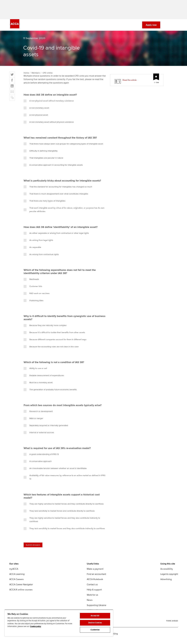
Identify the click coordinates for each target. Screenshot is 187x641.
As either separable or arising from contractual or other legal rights (56, 234)
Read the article (130, 81)
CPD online (47, 74)
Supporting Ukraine (96, 606)
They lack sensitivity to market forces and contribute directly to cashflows (59, 512)
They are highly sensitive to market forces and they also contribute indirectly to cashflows (62, 521)
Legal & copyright (169, 575)
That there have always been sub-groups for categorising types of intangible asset (63, 144)
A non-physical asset (36, 116)
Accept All (95, 615)
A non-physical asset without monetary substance (49, 101)
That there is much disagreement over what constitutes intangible (56, 194)
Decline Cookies (95, 623)
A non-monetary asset (36, 109)
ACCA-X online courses (20, 590)
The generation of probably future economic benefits (50, 390)
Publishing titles (33, 301)
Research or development (38, 412)
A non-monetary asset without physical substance (49, 123)
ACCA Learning (17, 575)
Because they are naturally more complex (45, 326)
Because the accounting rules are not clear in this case (51, 347)
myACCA (13, 569)
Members (36, 74)
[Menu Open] (175, 25)
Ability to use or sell (35, 369)
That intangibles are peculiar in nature (43, 159)
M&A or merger (33, 419)
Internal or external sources (39, 433)
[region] (59, 623)
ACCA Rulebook (95, 580)
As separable (32, 248)
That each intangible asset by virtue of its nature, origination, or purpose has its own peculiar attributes (64, 211)
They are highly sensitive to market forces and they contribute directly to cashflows (64, 504)
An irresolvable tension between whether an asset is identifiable (55, 469)
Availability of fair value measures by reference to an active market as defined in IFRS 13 (64, 478)
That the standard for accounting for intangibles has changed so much (58, 187)
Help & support (94, 590)
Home (26, 74)
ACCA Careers (16, 580)
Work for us (92, 595)
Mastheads (31, 280)
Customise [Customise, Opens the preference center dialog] (95, 630)
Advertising (166, 580)
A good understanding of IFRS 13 (41, 455)
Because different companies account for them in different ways (55, 340)
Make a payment (95, 569)
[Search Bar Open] (167, 25)
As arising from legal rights (38, 241)
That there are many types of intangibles (44, 202)
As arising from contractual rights (41, 255)
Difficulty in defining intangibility (41, 151)
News (89, 601)
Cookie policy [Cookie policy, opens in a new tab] (35, 626)
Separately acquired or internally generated (46, 426)
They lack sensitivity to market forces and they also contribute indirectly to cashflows (64, 529)
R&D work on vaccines (37, 294)
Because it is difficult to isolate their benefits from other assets (54, 333)
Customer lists (33, 287)
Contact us (92, 585)
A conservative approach (38, 462)
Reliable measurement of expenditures (44, 376)
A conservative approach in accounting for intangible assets (53, 166)
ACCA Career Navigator (21, 585)
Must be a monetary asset (38, 383)
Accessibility (166, 569)
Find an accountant (96, 575)
